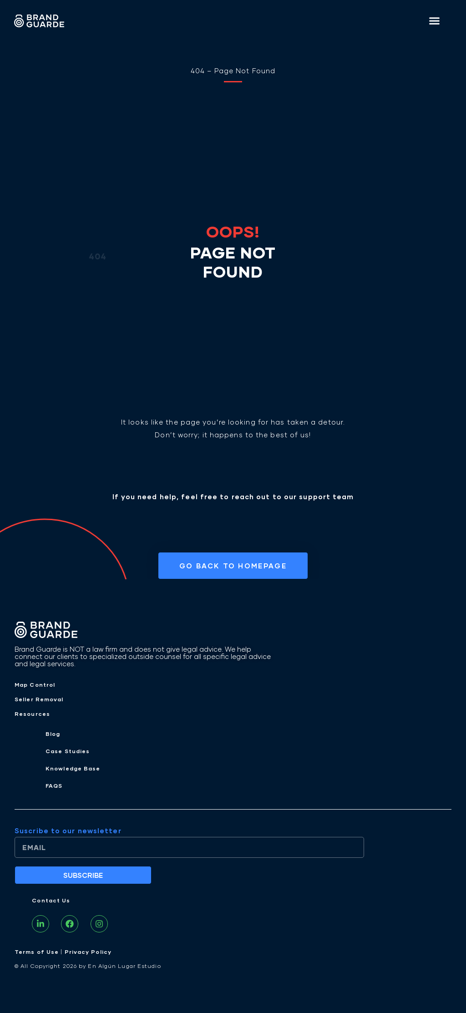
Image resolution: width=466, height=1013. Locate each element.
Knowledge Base (73, 768)
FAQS (54, 785)
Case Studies (68, 751)
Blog (53, 733)
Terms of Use (37, 951)
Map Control (35, 684)
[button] (434, 20)
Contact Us (51, 900)
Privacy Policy (88, 951)
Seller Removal (39, 699)
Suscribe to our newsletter (68, 830)
